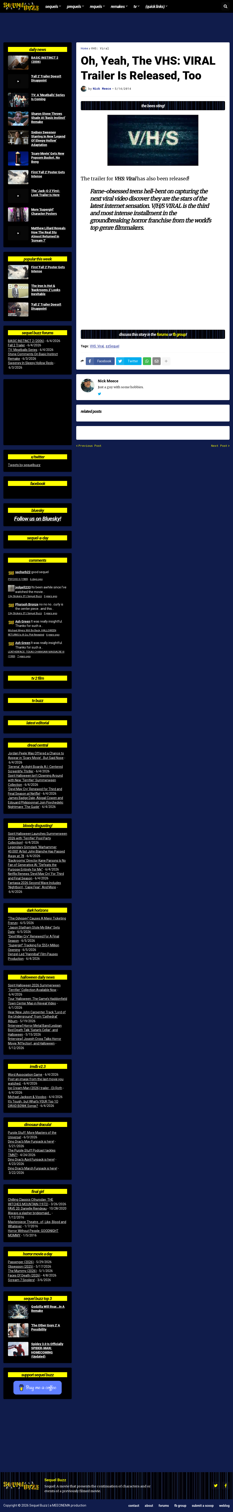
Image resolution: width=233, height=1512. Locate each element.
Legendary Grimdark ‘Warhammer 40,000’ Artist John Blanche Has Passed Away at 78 (36, 851)
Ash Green (22, 621)
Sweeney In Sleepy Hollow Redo (30, 363)
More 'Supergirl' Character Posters (44, 211)
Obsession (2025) (20, 1266)
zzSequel (112, 346)
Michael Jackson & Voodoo (27, 1097)
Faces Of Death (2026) (24, 1275)
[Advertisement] (116, 27)
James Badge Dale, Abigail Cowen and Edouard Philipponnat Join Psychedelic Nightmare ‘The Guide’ (35, 802)
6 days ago (36, 579)
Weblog (224, 1505)
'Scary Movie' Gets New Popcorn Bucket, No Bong (47, 157)
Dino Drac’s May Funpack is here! (31, 1141)
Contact (133, 1505)
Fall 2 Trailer (16, 345)
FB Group (180, 1505)
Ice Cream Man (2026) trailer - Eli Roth (35, 1088)
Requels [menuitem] (96, 6)
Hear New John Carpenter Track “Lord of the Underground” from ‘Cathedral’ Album (37, 1016)
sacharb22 (22, 572)
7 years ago (23, 656)
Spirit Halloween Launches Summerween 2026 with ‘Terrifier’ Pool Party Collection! (37, 838)
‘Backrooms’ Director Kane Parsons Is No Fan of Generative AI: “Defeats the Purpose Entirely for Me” (37, 865)
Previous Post (90, 445)
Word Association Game (25, 1074)
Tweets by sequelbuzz (24, 465)
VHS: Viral (100, 48)
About (149, 1505)
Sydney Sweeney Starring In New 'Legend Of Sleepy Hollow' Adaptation (48, 138)
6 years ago (52, 634)
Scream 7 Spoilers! (21, 1280)
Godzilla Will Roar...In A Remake (48, 1309)
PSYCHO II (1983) (18, 579)
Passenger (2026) (21, 1262)
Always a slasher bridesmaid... (29, 1213)
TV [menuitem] (135, 6)
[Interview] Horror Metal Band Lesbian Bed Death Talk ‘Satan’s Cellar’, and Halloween (35, 1030)
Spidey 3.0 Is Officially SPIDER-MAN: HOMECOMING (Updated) (47, 1350)
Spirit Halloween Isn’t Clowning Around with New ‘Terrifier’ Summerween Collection (35, 780)
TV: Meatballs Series (22, 350)
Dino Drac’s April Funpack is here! (31, 1159)
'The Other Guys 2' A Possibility (45, 1327)
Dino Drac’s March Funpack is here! (32, 1168)
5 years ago (50, 596)
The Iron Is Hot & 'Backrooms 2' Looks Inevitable (45, 290)
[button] (225, 6)
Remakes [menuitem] (118, 6)
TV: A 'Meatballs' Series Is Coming (48, 97)
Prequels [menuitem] (74, 6)
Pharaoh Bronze (26, 604)
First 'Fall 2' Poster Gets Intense (48, 174)
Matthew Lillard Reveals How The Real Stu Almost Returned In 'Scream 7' (48, 234)
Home (84, 48)
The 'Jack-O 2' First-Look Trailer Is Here (45, 193)
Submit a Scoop (203, 1505)
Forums (164, 1505)
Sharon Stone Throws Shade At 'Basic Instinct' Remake (48, 118)
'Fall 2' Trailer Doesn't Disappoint (46, 78)
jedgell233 (23, 587)
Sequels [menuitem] (51, 6)
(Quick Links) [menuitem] (155, 6)
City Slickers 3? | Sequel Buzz (25, 596)
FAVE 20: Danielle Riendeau (27, 1208)
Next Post (219, 445)
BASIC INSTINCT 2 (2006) (44, 60)
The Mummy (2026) (22, 1271)
